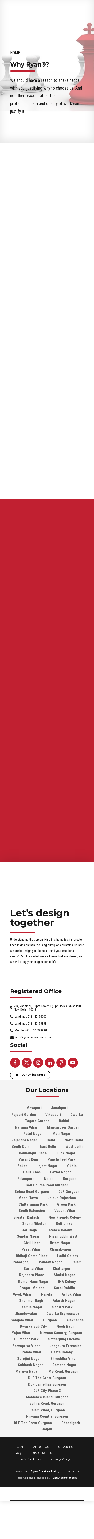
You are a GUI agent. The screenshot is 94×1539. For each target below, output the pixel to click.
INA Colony (67, 1306)
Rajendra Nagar (24, 1165)
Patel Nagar (33, 1159)
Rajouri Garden (23, 1139)
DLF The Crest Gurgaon (47, 1403)
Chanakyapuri (61, 1274)
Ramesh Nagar (64, 1390)
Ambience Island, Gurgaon (47, 1422)
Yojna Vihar (21, 1358)
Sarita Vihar (33, 1294)
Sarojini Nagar (29, 1384)
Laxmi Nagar (60, 1197)
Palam (76, 1287)
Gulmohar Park (26, 1364)
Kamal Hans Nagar (33, 1306)
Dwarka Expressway (62, 1338)
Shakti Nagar (64, 1300)
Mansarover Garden (63, 1152)
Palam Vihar (32, 1377)
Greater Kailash (26, 1242)
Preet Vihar (31, 1274)
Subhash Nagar (30, 1390)
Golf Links (64, 1249)
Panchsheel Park (61, 1184)
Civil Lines (32, 1268)
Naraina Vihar (26, 1152)
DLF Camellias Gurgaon (47, 1409)
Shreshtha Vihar (63, 1384)
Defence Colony (59, 1255)
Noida (48, 1204)
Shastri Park (62, 1332)
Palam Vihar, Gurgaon (47, 1435)
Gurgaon (70, 1204)
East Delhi (48, 1171)
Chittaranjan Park (33, 1229)
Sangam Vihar (22, 1345)
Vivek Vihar (22, 1319)
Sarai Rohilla (64, 1313)
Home (15, 52)
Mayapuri (34, 1133)
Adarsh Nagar (64, 1326)
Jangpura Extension (65, 1371)
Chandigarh (70, 1448)
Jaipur (47, 1454)
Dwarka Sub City (33, 1351)
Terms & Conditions (27, 1484)
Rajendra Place (31, 1300)
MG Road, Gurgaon (63, 1396)
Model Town (28, 1223)
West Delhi (74, 1171)
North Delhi (73, 1165)
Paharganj (21, 1287)
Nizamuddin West (63, 1261)
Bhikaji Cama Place (32, 1281)
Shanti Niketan (34, 1249)
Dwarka (76, 1139)
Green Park (66, 1229)
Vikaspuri (53, 1139)
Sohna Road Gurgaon (32, 1217)
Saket (22, 1191)
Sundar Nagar (28, 1261)
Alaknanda (75, 1345)
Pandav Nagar (50, 1287)
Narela (46, 1319)
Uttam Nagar (60, 1268)
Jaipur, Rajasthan (61, 1223)
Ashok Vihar (71, 1319)
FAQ (17, 1478)
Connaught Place (33, 1178)
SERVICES (65, 1472)
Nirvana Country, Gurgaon (61, 1358)
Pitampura (25, 1204)
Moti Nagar (61, 1159)
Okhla (72, 1191)
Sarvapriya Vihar (26, 1371)
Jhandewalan (26, 1338)
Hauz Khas (32, 1197)
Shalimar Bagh (31, 1326)
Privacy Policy (60, 1484)
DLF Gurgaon (68, 1217)
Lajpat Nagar (47, 1191)
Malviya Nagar (27, 1396)
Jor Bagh (29, 1255)
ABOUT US (41, 1472)
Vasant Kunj (28, 1184)
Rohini (64, 1146)
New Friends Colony (64, 1242)
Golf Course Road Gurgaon (47, 1210)
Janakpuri (59, 1133)
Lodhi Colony (67, 1281)
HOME (19, 1472)
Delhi (51, 1165)
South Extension (32, 1236)
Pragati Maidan (31, 1313)
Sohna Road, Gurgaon (47, 1428)
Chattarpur (62, 1294)
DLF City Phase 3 (47, 1416)
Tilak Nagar (65, 1178)
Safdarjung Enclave (64, 1364)
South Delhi (21, 1171)
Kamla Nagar (32, 1332)
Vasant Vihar (64, 1236)
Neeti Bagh (65, 1351)
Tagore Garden (37, 1146)
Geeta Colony (62, 1377)
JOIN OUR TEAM (42, 1478)
